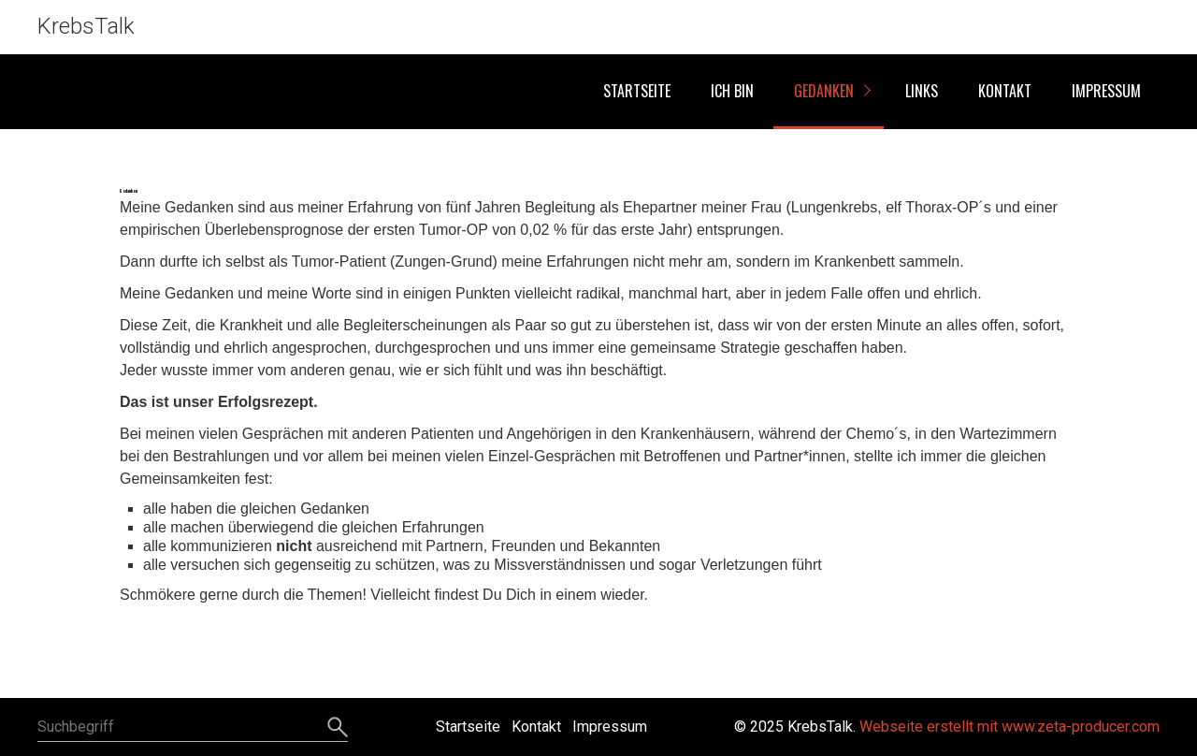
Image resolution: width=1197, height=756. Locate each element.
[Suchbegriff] (192, 727)
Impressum (1106, 91)
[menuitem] (636, 91)
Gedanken (824, 91)
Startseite (637, 91)
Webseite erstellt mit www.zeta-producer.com (1009, 726)
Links (921, 91)
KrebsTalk (86, 26)
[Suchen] (335, 727)
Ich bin (732, 91)
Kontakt (1004, 91)
